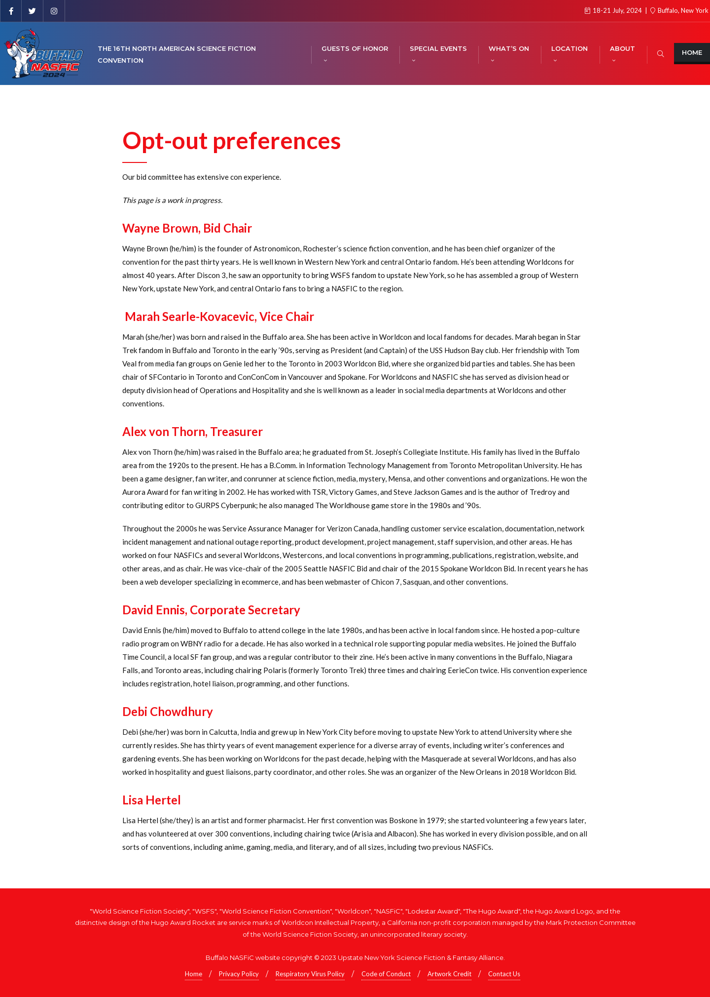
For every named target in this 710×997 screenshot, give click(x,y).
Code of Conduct (386, 974)
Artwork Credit (449, 974)
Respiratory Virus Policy (310, 974)
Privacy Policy (239, 974)
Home (692, 52)
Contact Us (504, 974)
